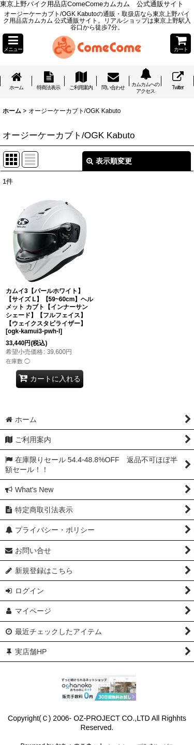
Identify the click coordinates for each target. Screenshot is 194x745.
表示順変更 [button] (109, 161)
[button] (13, 44)
